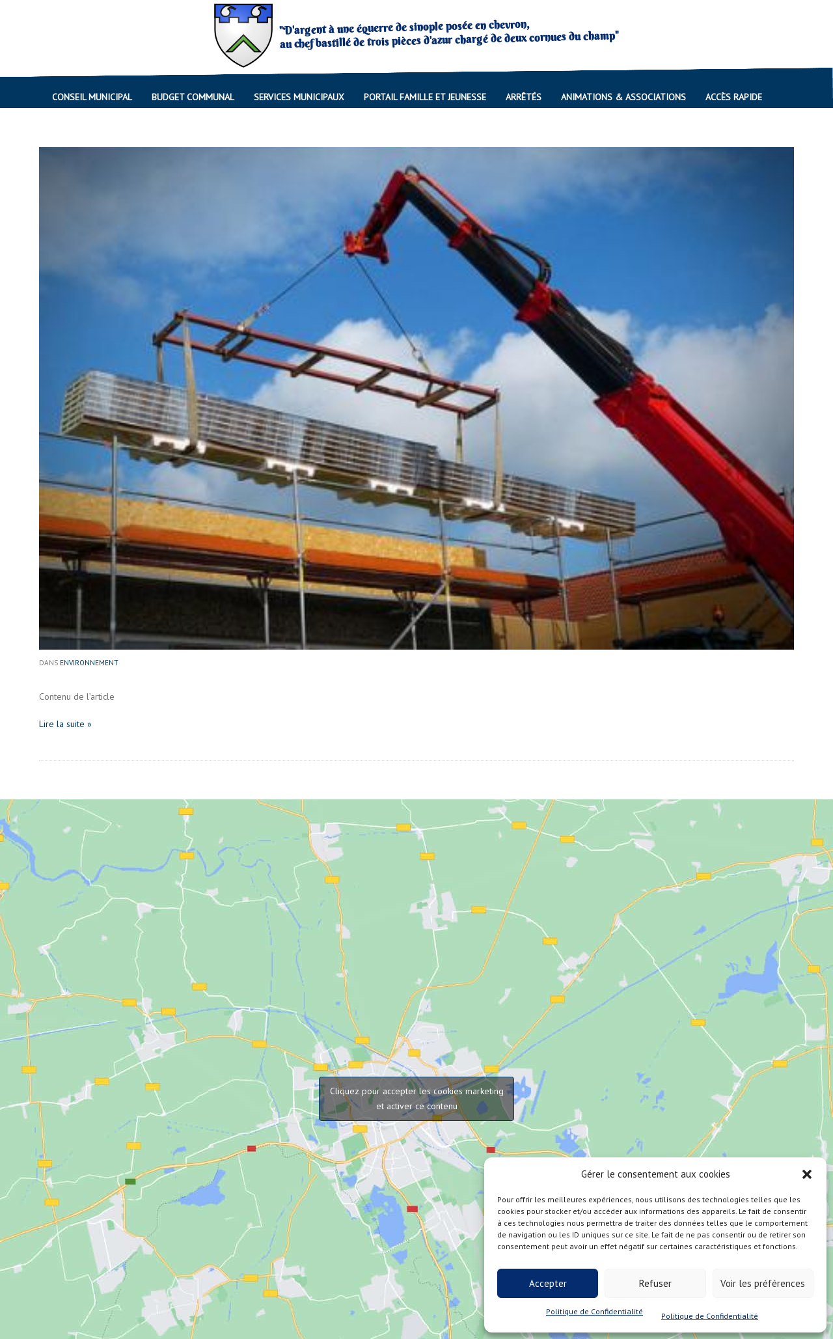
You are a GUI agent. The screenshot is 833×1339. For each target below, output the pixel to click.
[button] (806, 1174)
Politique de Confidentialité (594, 1311)
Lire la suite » (65, 724)
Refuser (655, 1283)
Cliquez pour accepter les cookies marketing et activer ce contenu (417, 1098)
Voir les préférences (762, 1283)
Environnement (89, 662)
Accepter (548, 1283)
